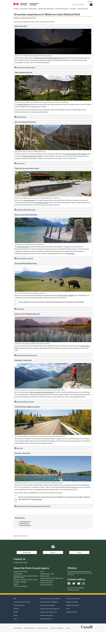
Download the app (73, 590)
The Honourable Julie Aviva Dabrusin (80, 573)
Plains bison (20, 309)
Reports (16, 584)
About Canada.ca (43, 628)
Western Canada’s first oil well (31, 156)
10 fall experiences (24, 523)
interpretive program (42, 203)
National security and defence (48, 602)
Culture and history (46, 585)
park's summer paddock (66, 295)
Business (16, 608)
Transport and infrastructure (48, 612)
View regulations (37, 499)
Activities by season (83, 8)
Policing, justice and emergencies (50, 608)
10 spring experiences (25, 521)
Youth (68, 608)
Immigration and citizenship (22, 602)
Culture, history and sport (47, 605)
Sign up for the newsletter (76, 588)
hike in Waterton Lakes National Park (42, 392)
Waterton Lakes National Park (46, 8)
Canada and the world (46, 615)
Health (15, 615)
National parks (33, 8)
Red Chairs (71, 253)
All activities (73, 8)
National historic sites (47, 574)
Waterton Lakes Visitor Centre (26, 210)
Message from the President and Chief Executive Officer (26, 576)
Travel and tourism (19, 605)
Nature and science (46, 582)
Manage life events (71, 612)
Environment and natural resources (50, 598)
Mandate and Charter (20, 571)
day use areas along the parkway (76, 154)
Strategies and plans (20, 582)
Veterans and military (72, 605)
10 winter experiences (25, 525)
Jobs (15, 598)
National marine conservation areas (51, 578)
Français (90, 1)
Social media (17, 628)
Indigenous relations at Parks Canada (26, 580)
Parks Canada (24, 8)
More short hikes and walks (25, 402)
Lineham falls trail (23, 104)
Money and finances (46, 619)
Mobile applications (29, 628)
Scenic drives (20, 163)
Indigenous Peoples (72, 602)
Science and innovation (73, 598)
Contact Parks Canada (21, 562)
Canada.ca (16, 8)
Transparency (18, 574)
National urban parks (47, 580)
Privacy (68, 628)
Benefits (16, 612)
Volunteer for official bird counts (26, 355)
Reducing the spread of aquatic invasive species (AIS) (33, 506)
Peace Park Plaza (22, 247)
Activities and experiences (62, 8)
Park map (19, 448)
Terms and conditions (20, 586)
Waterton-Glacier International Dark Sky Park (49, 58)
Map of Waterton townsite (24, 258)
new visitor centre (29, 200)
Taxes (15, 619)
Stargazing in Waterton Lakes (25, 67)
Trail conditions (21, 117)
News (42, 571)
